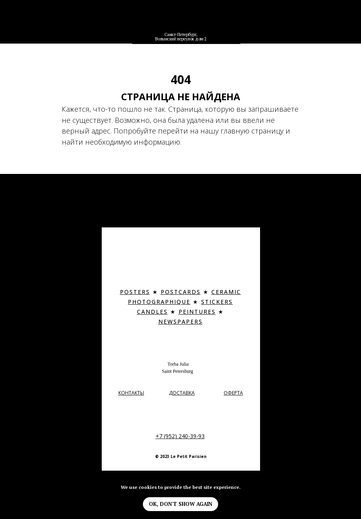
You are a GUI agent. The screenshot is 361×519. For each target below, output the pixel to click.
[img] (181, 21)
